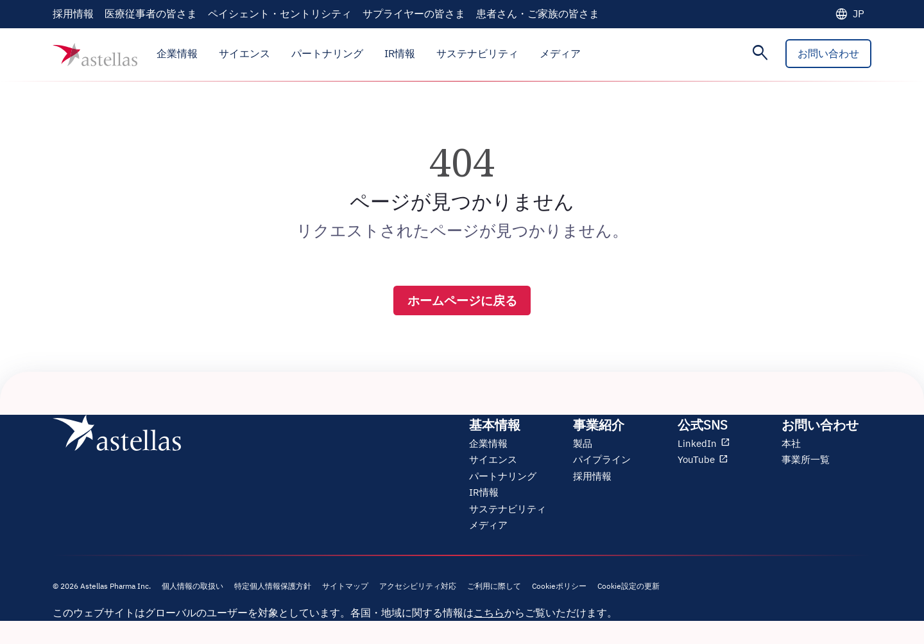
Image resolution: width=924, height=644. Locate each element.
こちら (489, 614)
